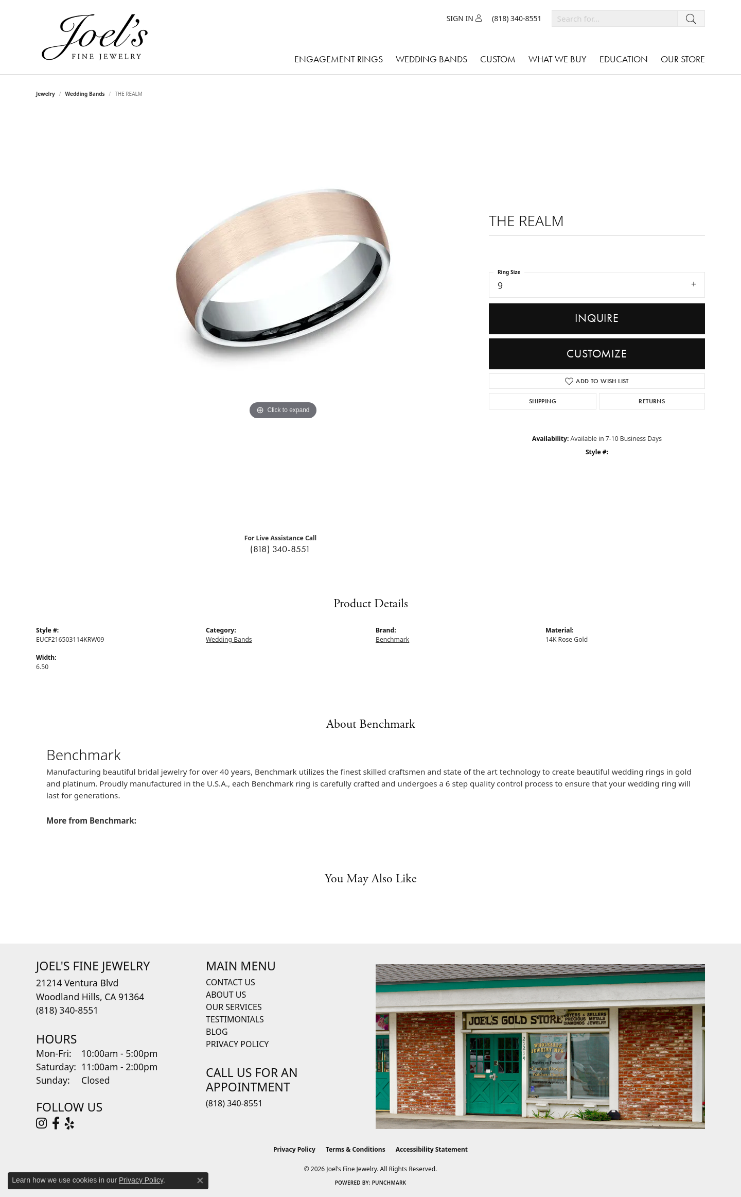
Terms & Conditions (355, 1149)
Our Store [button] (683, 59)
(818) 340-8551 (280, 549)
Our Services (234, 1007)
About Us (226, 994)
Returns (652, 401)
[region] (283, 319)
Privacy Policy (237, 1044)
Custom (498, 59)
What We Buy (557, 59)
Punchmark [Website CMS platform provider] (389, 1182)
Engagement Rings (338, 59)
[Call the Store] (67, 1010)
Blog (217, 1031)
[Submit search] (691, 18)
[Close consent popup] (200, 1180)
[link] (517, 18)
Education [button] (623, 59)
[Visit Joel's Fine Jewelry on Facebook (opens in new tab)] (56, 1123)
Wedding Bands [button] (431, 59)
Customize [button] (597, 353)
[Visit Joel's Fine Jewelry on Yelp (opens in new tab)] (69, 1123)
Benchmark (392, 639)
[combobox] (615, 18)
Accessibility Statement (432, 1149)
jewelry (45, 93)
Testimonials (235, 1019)
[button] (464, 18)
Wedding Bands (85, 93)
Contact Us (230, 982)
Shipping (542, 401)
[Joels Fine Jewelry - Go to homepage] (97, 37)
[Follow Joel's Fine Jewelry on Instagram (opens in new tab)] (41, 1123)
